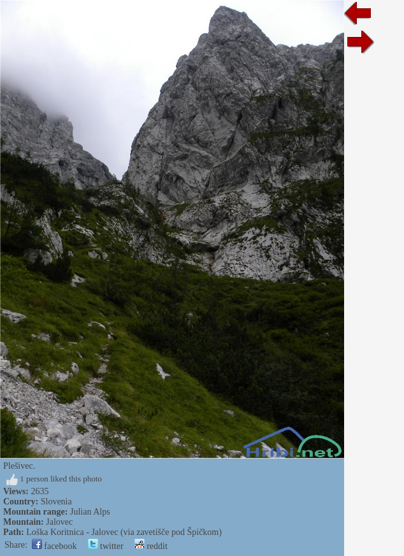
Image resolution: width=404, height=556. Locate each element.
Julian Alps (90, 512)
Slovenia (56, 501)
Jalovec (59, 522)
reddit (151, 546)
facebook (54, 546)
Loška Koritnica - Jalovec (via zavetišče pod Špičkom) (124, 532)
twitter (106, 546)
